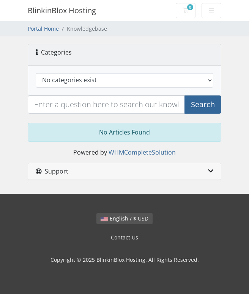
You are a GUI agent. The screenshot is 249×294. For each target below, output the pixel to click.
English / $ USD (124, 218)
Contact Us (124, 237)
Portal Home (43, 28)
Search (203, 104)
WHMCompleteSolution (142, 152)
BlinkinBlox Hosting (62, 10)
